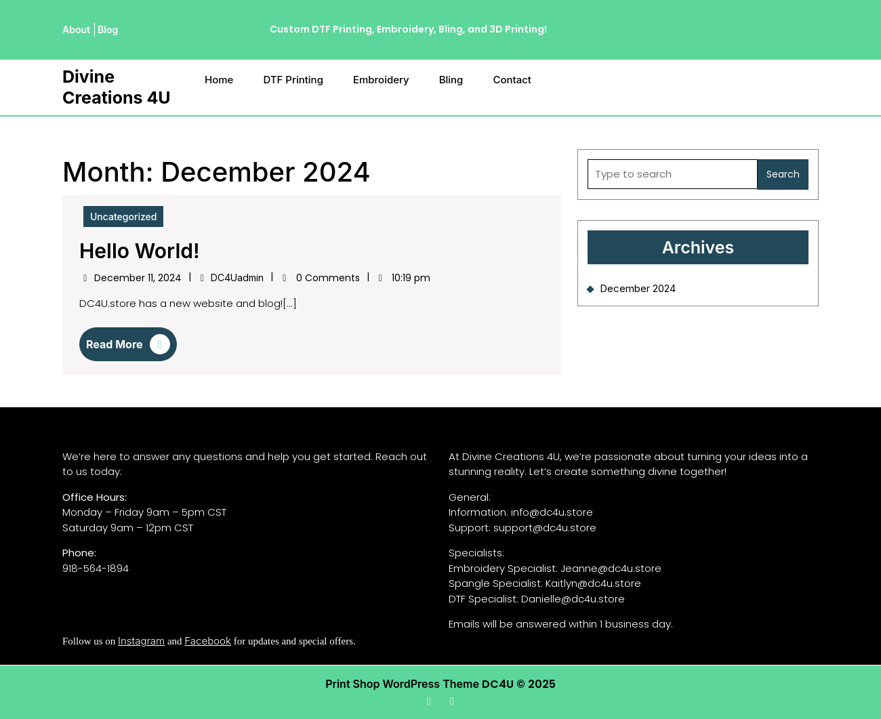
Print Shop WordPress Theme (402, 684)
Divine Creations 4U (116, 87)
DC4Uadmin (237, 277)
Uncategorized (123, 216)
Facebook (207, 640)
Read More (128, 347)
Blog (108, 29)
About (76, 29)
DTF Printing (293, 79)
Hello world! (139, 251)
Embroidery (381, 79)
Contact (512, 79)
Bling (451, 79)
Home (219, 79)
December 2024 (638, 288)
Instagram (141, 640)
